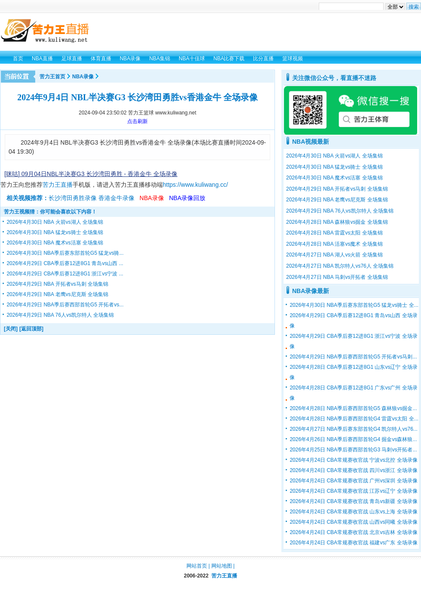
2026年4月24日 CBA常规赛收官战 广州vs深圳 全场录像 (353, 481)
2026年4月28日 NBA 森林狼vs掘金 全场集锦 (337, 222)
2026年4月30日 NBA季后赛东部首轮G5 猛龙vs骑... (64, 253)
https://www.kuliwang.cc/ (195, 184)
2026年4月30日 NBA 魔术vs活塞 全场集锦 (54, 243)
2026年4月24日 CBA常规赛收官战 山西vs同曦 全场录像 (353, 522)
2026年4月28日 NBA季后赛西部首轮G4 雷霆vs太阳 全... (354, 419)
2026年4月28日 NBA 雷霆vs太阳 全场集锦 (334, 233)
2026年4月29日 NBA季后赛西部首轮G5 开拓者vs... (64, 305)
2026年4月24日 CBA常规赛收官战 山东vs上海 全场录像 (353, 512)
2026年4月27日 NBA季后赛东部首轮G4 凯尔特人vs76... (353, 429)
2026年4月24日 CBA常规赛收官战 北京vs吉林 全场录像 (353, 532)
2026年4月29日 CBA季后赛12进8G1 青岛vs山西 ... (64, 263)
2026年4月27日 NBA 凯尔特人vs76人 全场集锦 (340, 266)
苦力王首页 (52, 77)
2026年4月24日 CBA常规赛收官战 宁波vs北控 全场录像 (353, 460)
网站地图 (221, 566)
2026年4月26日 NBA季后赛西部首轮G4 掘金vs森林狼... (353, 439)
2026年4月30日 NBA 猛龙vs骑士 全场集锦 (54, 232)
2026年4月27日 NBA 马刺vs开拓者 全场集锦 (337, 277)
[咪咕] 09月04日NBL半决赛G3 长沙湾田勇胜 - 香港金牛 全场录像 (90, 173)
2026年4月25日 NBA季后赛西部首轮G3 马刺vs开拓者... (353, 450)
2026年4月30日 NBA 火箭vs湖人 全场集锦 (54, 222)
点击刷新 (137, 121)
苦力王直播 (58, 184)
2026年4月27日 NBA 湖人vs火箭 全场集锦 (334, 255)
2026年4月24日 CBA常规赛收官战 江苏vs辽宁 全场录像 (353, 491)
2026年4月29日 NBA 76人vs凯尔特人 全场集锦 (60, 315)
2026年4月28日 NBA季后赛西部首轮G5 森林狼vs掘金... (353, 408)
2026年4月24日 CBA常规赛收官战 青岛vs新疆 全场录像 (353, 501)
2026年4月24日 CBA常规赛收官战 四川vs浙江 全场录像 (353, 470)
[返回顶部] (31, 329)
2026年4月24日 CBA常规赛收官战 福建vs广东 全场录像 (353, 543)
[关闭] (11, 329)
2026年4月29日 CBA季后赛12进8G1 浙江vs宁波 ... (64, 274)
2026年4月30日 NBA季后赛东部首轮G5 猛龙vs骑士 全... (354, 305)
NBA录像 (83, 77)
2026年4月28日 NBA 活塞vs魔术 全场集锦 (334, 244)
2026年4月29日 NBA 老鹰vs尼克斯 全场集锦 (57, 294)
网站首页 (196, 566)
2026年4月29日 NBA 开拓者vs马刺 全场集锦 (57, 284)
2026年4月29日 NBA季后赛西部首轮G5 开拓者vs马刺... (353, 357)
